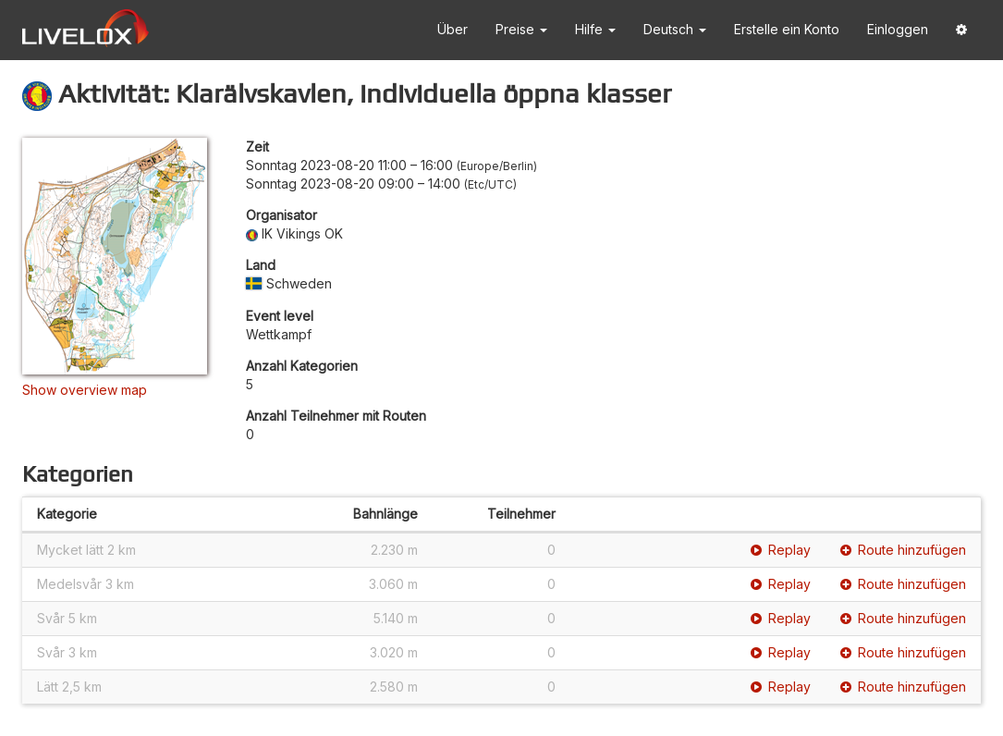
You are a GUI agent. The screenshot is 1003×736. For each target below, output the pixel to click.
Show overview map (84, 390)
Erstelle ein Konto (786, 29)
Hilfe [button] (595, 29)
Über (452, 29)
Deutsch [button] (674, 29)
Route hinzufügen (903, 550)
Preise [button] (521, 29)
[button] (961, 30)
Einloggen (897, 29)
